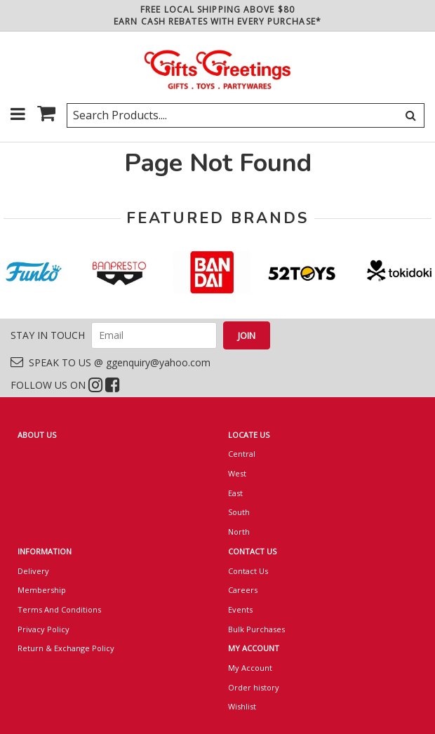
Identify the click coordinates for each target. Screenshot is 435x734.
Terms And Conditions (59, 609)
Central (241, 453)
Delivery (33, 571)
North (239, 531)
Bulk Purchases (256, 629)
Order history (253, 687)
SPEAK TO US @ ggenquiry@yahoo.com (110, 362)
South (239, 512)
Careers (242, 590)
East (235, 493)
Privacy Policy (43, 629)
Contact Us (248, 571)
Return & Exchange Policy (66, 648)
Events (240, 609)
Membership (42, 590)
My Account (250, 667)
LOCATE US (248, 434)
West (237, 473)
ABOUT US (37, 434)
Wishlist (242, 706)
